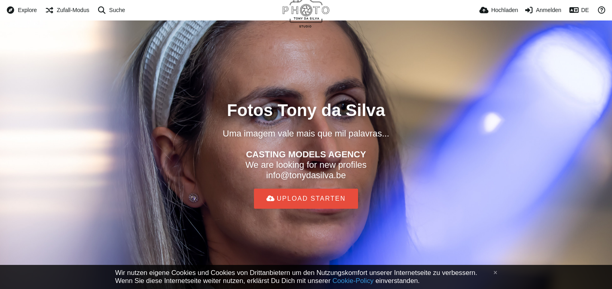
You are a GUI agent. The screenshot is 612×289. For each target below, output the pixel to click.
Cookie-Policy (353, 281)
